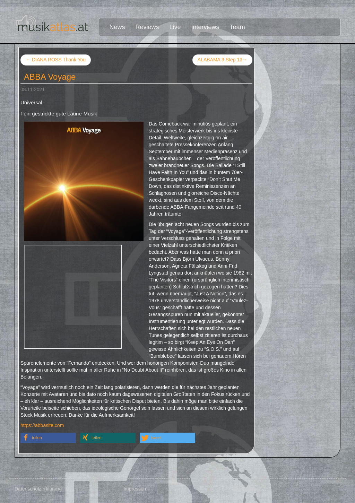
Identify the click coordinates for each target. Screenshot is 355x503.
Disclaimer (245, 489)
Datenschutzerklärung (38, 489)
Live (175, 27)
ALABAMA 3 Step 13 (222, 60)
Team (237, 27)
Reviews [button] (147, 27)
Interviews (205, 27)
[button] (48, 438)
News (117, 27)
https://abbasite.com (42, 425)
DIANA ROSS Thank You (56, 59)
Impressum (135, 489)
